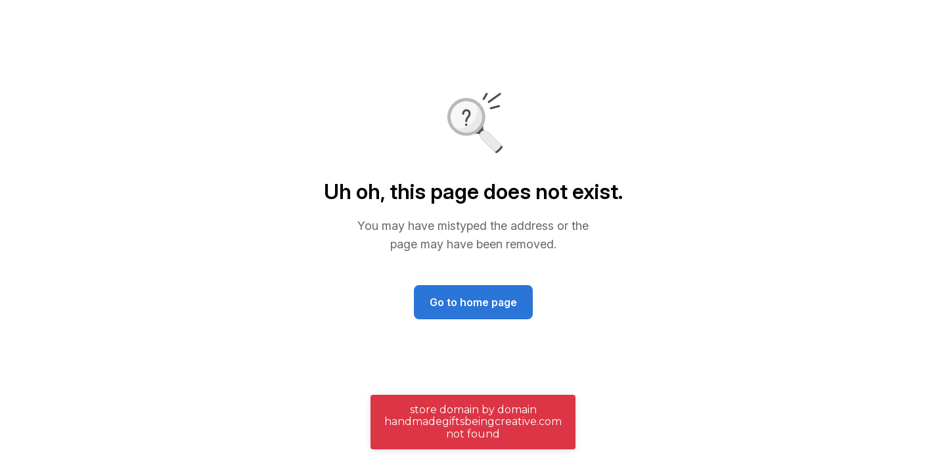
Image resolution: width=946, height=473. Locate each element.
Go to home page (473, 302)
